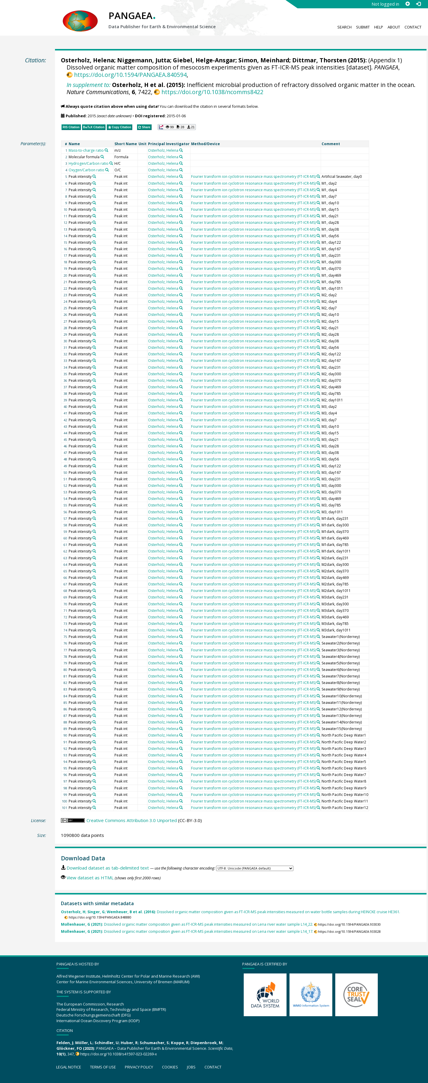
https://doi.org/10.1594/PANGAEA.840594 (130, 75)
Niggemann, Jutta (143, 60)
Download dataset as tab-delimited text (108, 868)
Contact (413, 27)
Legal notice (68, 1067)
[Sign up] (407, 3)
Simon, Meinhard (263, 60)
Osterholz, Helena (87, 60)
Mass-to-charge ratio (86, 150)
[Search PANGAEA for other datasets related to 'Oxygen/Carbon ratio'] (107, 170)
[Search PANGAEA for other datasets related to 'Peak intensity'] (94, 176)
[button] (177, 127)
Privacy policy (139, 1067)
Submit (363, 27)
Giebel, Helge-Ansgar (204, 60)
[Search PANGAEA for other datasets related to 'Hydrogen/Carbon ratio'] (111, 163)
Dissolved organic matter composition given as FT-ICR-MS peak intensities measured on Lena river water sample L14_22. (187, 924)
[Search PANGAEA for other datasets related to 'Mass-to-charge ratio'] (106, 150)
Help (378, 27)
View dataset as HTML (90, 878)
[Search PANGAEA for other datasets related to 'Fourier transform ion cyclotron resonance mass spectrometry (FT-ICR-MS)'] (318, 176)
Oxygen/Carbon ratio (86, 169)
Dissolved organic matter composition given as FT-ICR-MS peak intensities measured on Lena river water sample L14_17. (187, 931)
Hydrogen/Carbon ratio (88, 163)
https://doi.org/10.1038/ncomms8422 (212, 92)
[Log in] (418, 3)
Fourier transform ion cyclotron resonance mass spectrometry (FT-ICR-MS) (253, 176)
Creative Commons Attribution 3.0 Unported (131, 820)
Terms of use (103, 1067)
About (394, 27)
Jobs (191, 1067)
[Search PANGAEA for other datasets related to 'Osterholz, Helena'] (181, 150)
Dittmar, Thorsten (319, 60)
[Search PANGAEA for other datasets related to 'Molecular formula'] (102, 157)
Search (344, 27)
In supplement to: (89, 85)
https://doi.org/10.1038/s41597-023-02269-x (118, 1054)
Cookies (170, 1067)
